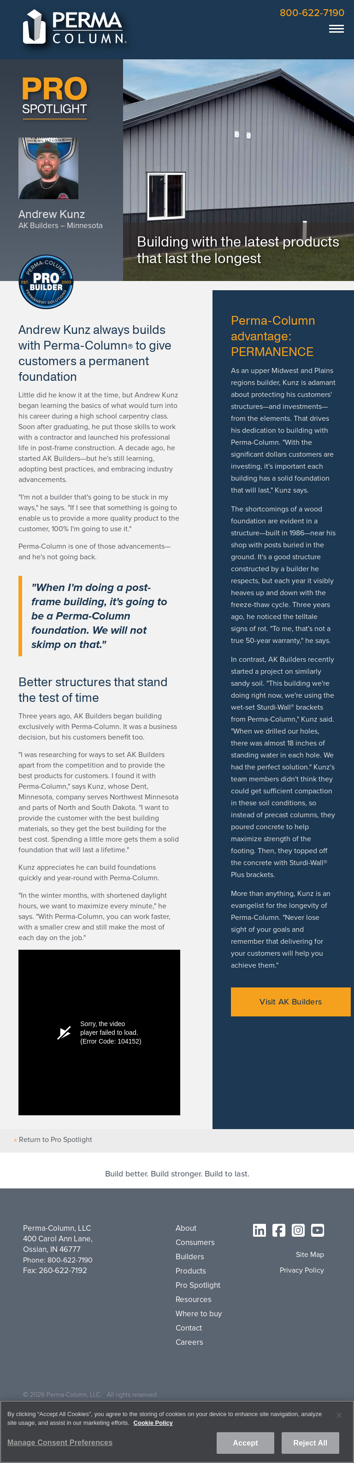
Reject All (311, 1443)
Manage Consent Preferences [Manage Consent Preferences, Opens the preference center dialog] (59, 1442)
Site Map (310, 1255)
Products (191, 1271)
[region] (177, 1431)
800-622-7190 (312, 12)
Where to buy (199, 1314)
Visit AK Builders (291, 1002)
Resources (194, 1299)
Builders (190, 1256)
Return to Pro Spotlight (55, 1139)
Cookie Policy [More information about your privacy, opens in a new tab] (153, 1422)
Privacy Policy (302, 1270)
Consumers (195, 1242)
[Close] (339, 1415)
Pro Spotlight (198, 1285)
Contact (189, 1328)
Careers (189, 1342)
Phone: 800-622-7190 (58, 1260)
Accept (245, 1443)
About (186, 1228)
